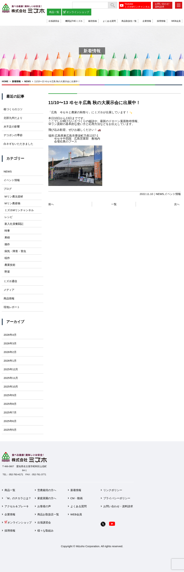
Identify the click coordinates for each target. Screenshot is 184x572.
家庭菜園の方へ (46, 498)
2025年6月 (10, 421)
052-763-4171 (16, 474)
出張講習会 (54, 21)
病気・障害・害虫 (15, 251)
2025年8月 (10, 403)
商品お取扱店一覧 (48, 514)
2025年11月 (11, 377)
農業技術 (9, 264)
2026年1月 (10, 360)
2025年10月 (11, 386)
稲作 (7, 257)
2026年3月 (10, 343)
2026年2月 (10, 352)
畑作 (7, 244)
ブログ (8, 188)
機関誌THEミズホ (73, 21)
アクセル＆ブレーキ (16, 506)
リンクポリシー (112, 490)
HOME (5, 81)
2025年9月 (10, 395)
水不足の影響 (12, 126)
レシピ (8, 216)
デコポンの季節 (13, 135)
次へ (177, 204)
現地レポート (12, 307)
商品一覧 (54, 12)
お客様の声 (44, 506)
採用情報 (161, 21)
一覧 (114, 204)
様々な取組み (45, 530)
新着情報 (16, 81)
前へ (51, 204)
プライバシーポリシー (116, 498)
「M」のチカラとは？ (17, 498)
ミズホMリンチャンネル (19, 210)
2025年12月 (11, 369)
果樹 (7, 237)
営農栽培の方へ (46, 490)
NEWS (27, 81)
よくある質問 (109, 21)
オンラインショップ (77, 12)
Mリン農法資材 (13, 196)
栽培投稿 (92, 21)
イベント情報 (173, 193)
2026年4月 (10, 334)
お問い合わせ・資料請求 (118, 506)
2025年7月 (10, 412)
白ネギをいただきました (18, 143)
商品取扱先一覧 (129, 21)
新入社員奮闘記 (13, 223)
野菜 (7, 271)
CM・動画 (76, 498)
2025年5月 (10, 429)
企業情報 (146, 21)
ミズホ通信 (10, 281)
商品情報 (9, 298)
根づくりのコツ (13, 109)
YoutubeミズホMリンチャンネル (137, 5)
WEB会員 (176, 21)
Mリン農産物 (12, 203)
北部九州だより (13, 117)
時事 (7, 230)
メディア (9, 289)
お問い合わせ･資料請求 (162, 5)
